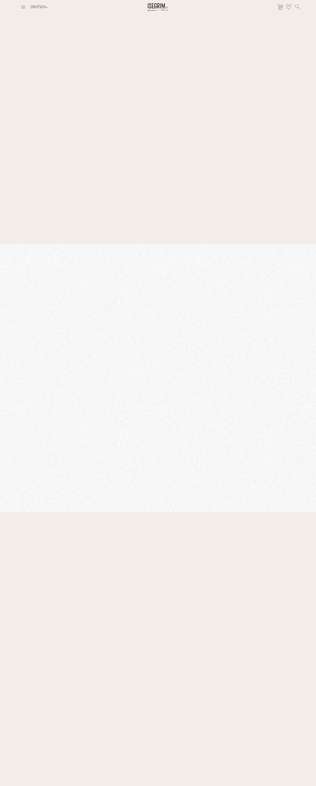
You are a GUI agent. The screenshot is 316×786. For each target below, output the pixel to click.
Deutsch (38, 7)
